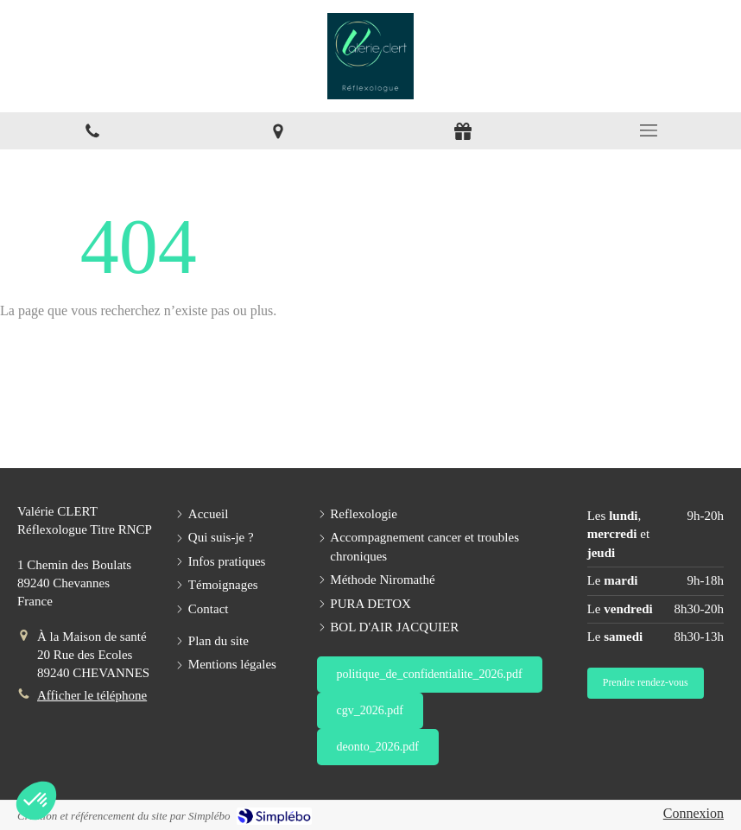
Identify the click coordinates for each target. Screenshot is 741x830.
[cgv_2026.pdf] (370, 711)
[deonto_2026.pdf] (378, 747)
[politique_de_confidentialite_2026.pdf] (429, 674)
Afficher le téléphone (92, 695)
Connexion (693, 813)
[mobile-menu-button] (649, 130)
